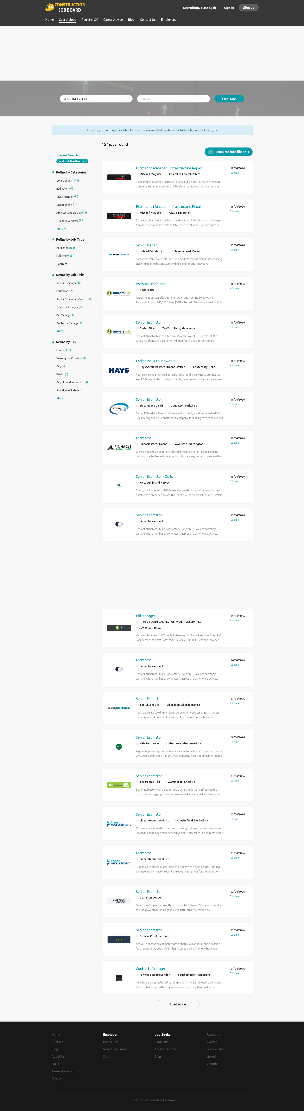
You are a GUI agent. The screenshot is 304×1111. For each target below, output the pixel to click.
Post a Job (110, 1041)
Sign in (229, 8)
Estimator (143, 438)
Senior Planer (146, 245)
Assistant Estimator (151, 283)
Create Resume (165, 1049)
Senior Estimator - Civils (154, 476)
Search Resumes (114, 1049)
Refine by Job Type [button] (69, 239)
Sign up (248, 7)
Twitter (212, 1041)
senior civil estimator (71, 161)
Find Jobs (229, 99)
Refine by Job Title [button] (69, 274)
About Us (58, 1056)
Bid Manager (145, 616)
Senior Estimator (149, 322)
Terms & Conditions (66, 1071)
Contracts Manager (150, 968)
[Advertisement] (152, 53)
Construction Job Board (160, 1100)
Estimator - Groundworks (155, 361)
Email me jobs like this (232, 151)
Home (56, 1034)
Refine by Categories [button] (70, 172)
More (59, 228)
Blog (55, 1049)
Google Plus (215, 1049)
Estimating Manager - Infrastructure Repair (169, 168)
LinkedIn (212, 1056)
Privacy (57, 1078)
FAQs (55, 1063)
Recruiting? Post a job (199, 8)
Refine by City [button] (65, 341)
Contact (57, 1041)
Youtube (212, 1063)
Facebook (213, 1034)
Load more (178, 1004)
